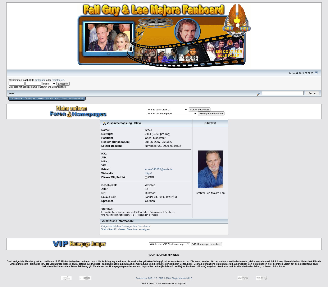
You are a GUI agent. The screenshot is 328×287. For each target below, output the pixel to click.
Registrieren (76, 98)
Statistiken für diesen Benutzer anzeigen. (125, 229)
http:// (148, 173)
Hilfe (41, 98)
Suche (49, 98)
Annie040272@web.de (159, 169)
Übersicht (30, 98)
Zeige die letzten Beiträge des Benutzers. (126, 226)
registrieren (58, 79)
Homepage (17, 98)
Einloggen (61, 98)
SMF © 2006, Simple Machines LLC (175, 278)
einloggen (40, 79)
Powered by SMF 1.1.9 (146, 278)
